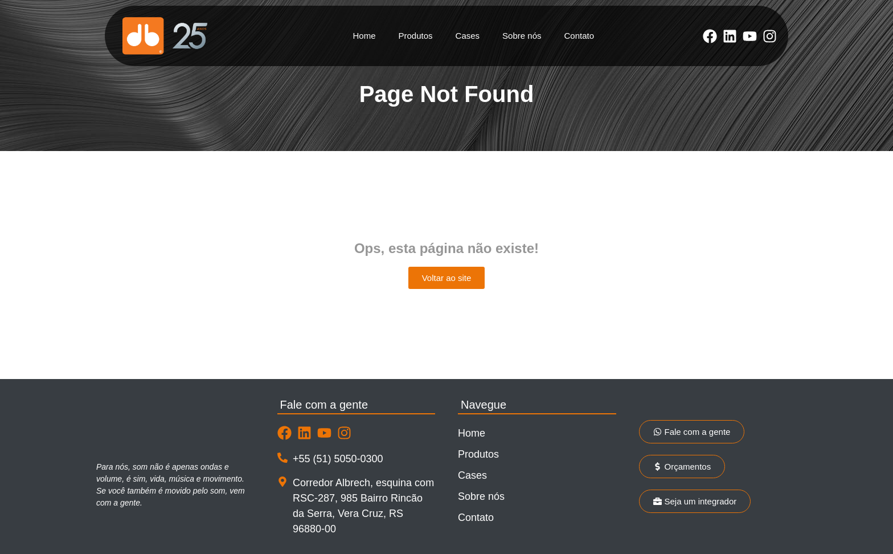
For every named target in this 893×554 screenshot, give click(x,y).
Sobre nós (521, 35)
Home (364, 35)
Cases (468, 35)
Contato (579, 35)
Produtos (416, 35)
